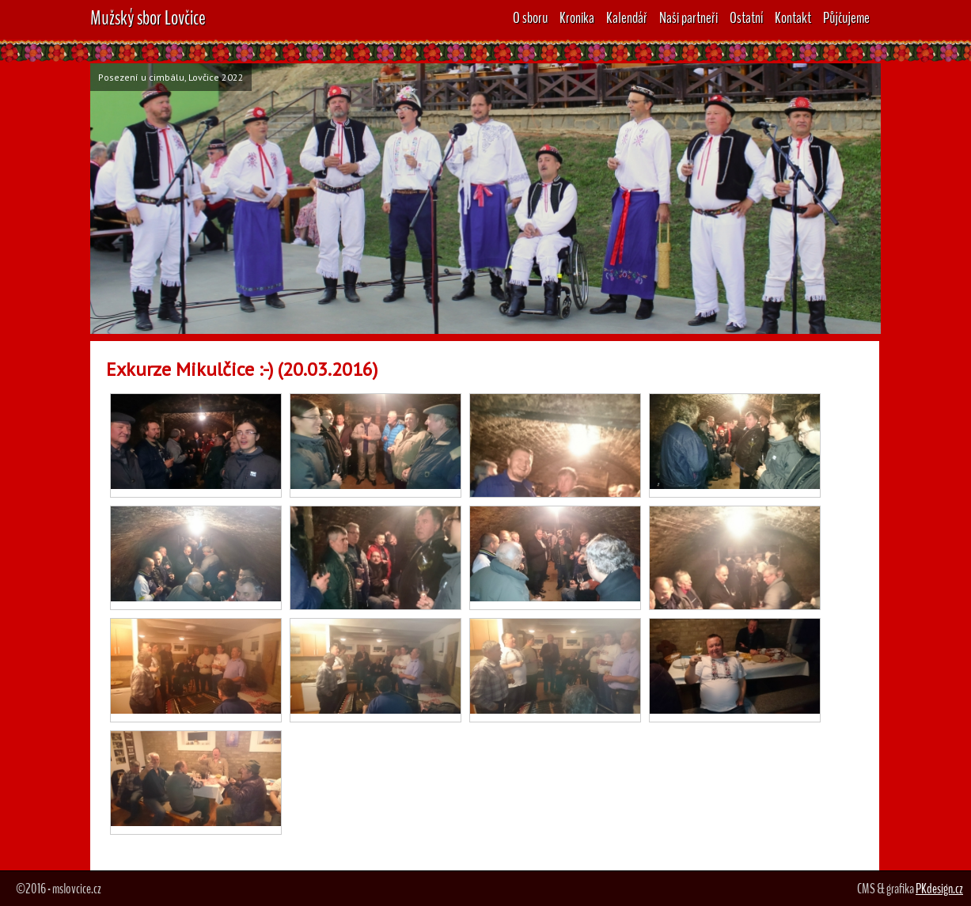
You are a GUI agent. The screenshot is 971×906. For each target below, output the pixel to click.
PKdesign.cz (939, 888)
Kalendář (626, 17)
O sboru (530, 17)
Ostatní (746, 17)
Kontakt (793, 17)
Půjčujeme (846, 17)
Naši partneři (688, 17)
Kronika (576, 17)
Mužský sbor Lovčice (148, 18)
